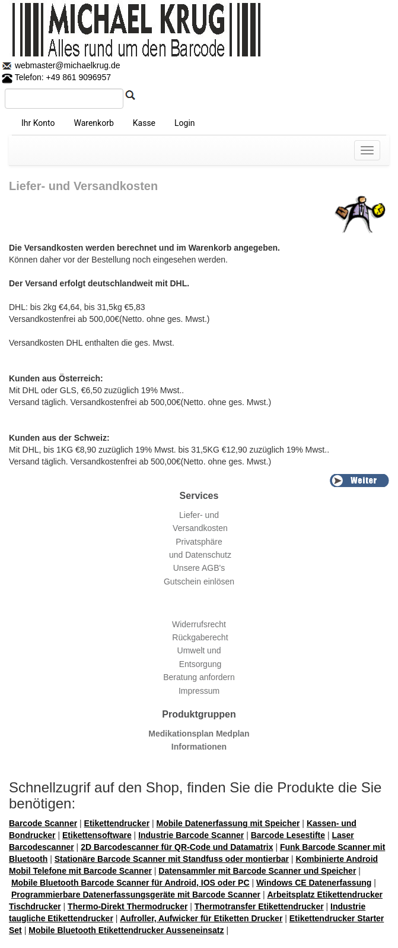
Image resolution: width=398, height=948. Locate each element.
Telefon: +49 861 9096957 (56, 77)
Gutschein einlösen (199, 581)
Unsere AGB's (199, 568)
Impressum (199, 691)
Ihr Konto (38, 123)
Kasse (144, 123)
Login (184, 123)
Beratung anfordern (199, 677)
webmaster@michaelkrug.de (66, 65)
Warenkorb (93, 123)
